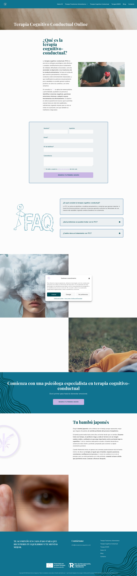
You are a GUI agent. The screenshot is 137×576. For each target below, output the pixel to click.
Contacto (131, 4)
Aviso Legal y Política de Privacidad (73, 298)
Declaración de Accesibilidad (111, 573)
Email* (46, 137)
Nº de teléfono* (49, 147)
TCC (43, 90)
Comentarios (48, 156)
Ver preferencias (83, 294)
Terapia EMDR (116, 4)
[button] (89, 278)
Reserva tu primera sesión (68, 402)
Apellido (72, 128)
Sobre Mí (60, 4)
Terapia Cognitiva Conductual (99, 4)
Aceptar (53, 294)
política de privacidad (63, 169)
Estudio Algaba (72, 573)
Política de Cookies (59, 298)
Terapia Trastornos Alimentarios (75, 4)
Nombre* (46, 128)
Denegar (68, 294)
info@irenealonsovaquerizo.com (81, 545)
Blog (124, 4)
